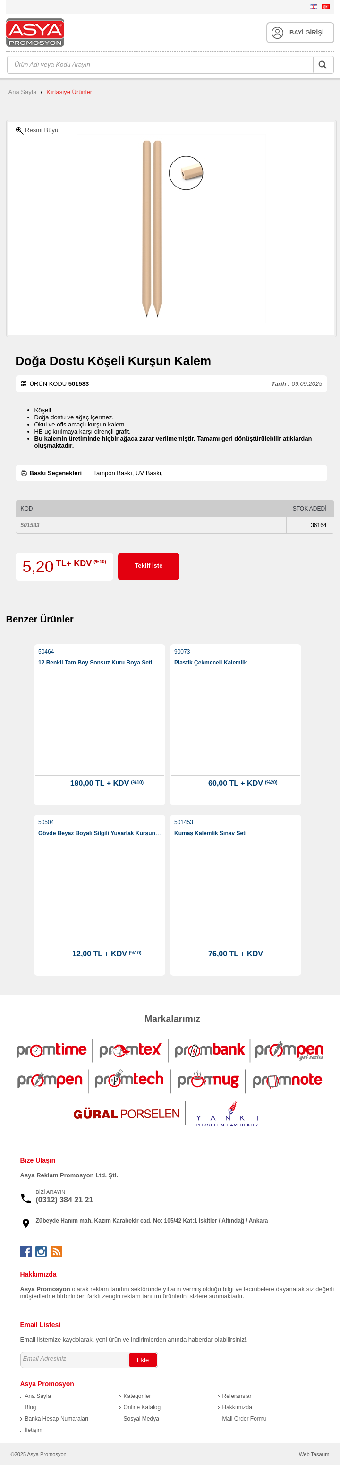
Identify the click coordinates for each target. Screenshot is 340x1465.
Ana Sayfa (22, 91)
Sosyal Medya (141, 1418)
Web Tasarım (314, 1454)
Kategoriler (137, 1396)
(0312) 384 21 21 (65, 1200)
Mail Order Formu (244, 1418)
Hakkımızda (237, 1407)
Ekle (143, 1359)
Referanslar (237, 1396)
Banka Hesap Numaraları (57, 1418)
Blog (30, 1407)
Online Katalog (142, 1407)
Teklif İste (148, 565)
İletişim (33, 1430)
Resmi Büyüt (38, 131)
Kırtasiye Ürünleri (70, 91)
